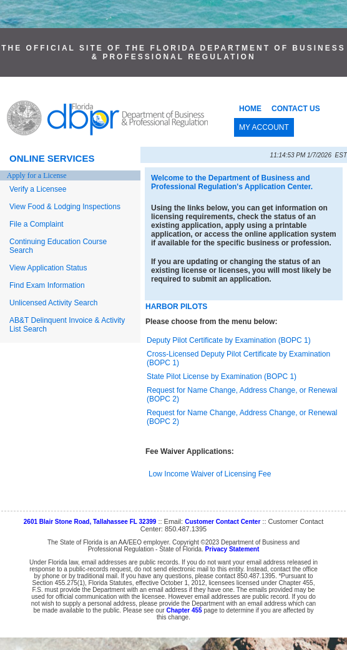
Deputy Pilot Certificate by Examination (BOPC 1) (229, 340)
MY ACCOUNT (264, 127)
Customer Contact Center (222, 521)
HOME (250, 108)
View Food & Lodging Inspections (64, 206)
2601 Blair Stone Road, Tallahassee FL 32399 (90, 521)
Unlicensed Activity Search (53, 302)
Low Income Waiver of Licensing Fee (210, 474)
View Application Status (48, 267)
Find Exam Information (47, 285)
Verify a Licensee (37, 189)
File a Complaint (36, 224)
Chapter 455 (184, 610)
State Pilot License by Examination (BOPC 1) (221, 376)
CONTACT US (295, 108)
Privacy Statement (232, 549)
